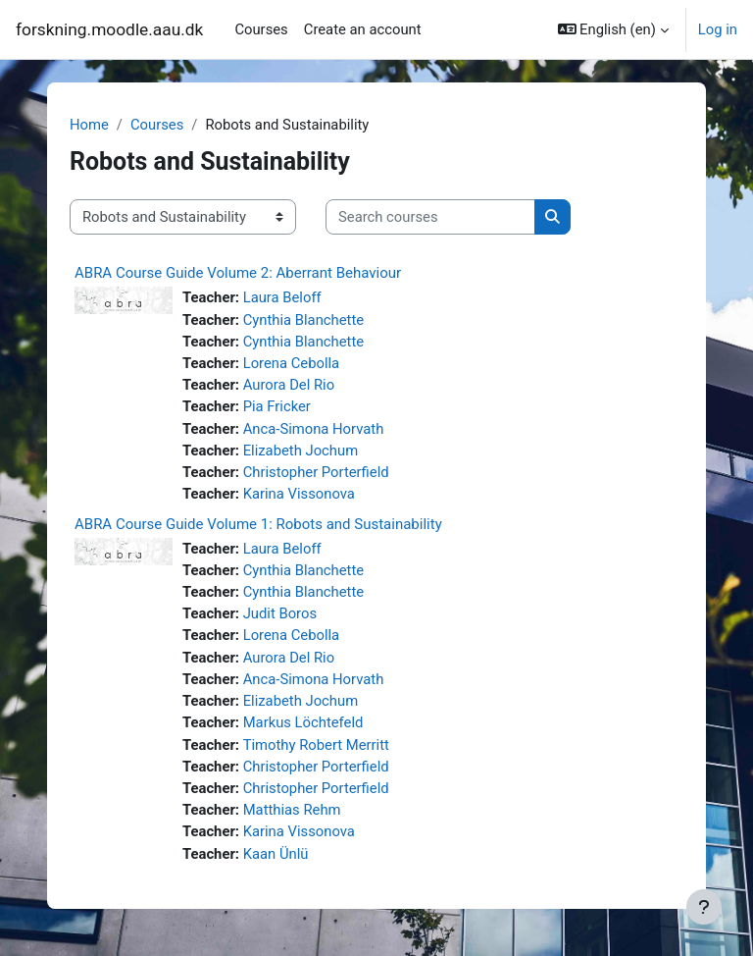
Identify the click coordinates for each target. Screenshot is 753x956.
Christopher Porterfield (316, 472)
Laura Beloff (282, 297)
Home (89, 124)
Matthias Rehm (292, 810)
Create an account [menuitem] (363, 29)
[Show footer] (704, 907)
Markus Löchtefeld (303, 722)
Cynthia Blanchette (303, 320)
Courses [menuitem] (260, 29)
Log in (717, 29)
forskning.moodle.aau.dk (109, 29)
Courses (156, 124)
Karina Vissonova (299, 494)
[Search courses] (430, 217)
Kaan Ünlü (276, 854)
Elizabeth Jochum (300, 450)
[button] (613, 29)
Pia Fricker (277, 406)
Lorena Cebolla (291, 363)
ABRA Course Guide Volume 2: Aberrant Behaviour (238, 273)
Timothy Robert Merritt (316, 745)
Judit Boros (280, 613)
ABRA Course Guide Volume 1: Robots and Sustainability (258, 524)
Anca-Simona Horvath (313, 429)
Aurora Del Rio (288, 385)
